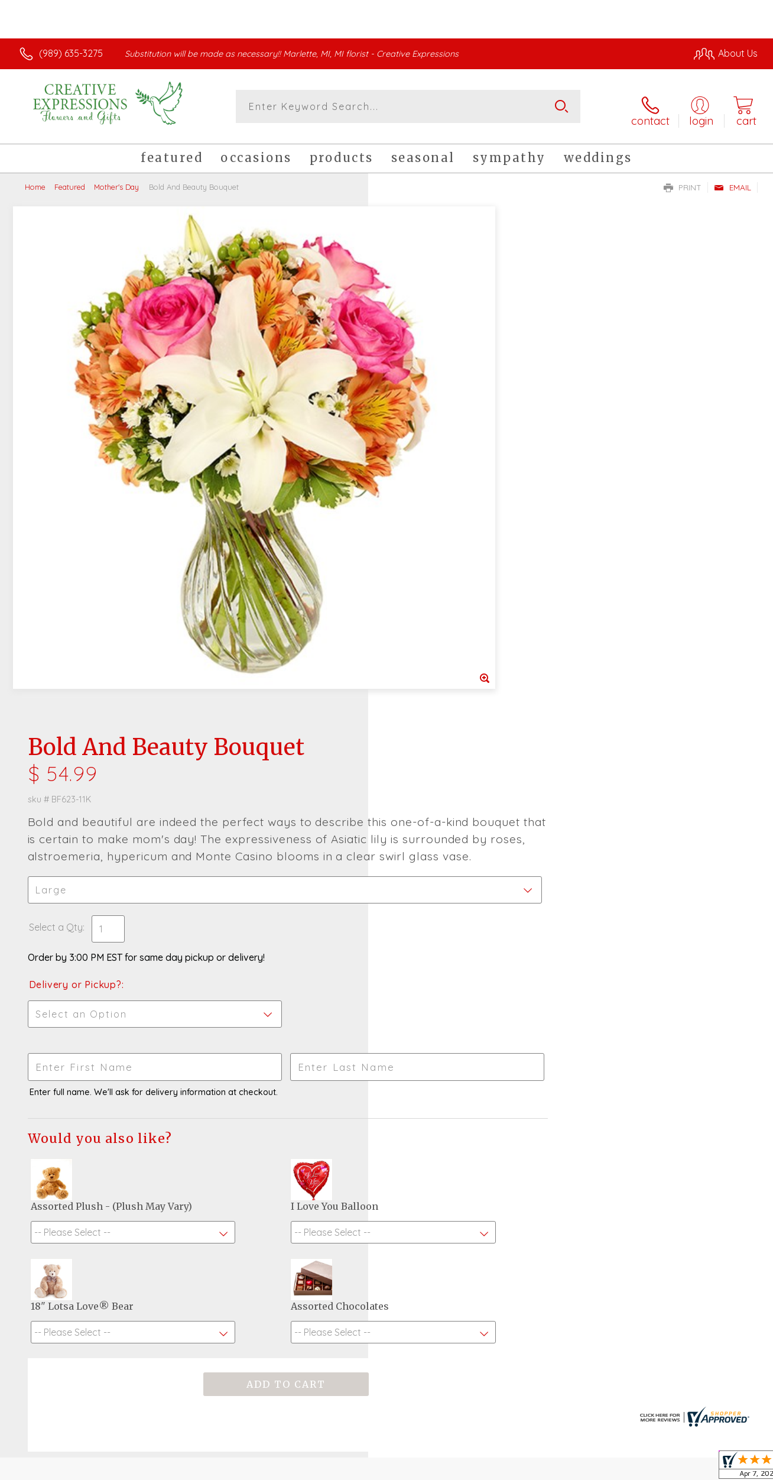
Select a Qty (414, 425)
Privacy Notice (566, 1467)
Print (682, 181)
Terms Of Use (496, 1467)
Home (35, 180)
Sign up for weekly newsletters (386, 1179)
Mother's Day (116, 180)
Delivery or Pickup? (434, 482)
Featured (69, 180)
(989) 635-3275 (71, 53)
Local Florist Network (650, 1467)
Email (732, 181)
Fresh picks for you (386, 1114)
